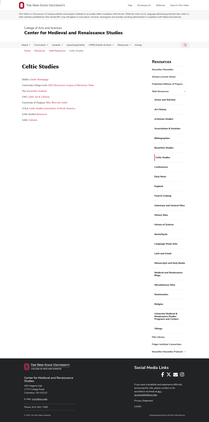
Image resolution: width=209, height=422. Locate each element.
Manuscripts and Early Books (169, 263)
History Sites (161, 214)
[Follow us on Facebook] (162, 375)
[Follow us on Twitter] (168, 375)
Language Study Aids (165, 243)
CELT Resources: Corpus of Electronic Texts (71, 85)
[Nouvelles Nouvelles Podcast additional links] (185, 351)
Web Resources (57, 50)
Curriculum (39, 44)
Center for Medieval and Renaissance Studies (73, 33)
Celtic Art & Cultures (39, 96)
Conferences (161, 166)
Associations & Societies (167, 128)
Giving (134, 44)
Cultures (33, 120)
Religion (158, 304)
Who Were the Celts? (56, 102)
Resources (119, 44)
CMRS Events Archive (97, 44)
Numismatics (161, 294)
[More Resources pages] (126, 45)
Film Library (158, 337)
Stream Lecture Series (164, 76)
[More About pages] (29, 45)
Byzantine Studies (164, 147)
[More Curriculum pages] (46, 45)
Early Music (160, 176)
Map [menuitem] (130, 5)
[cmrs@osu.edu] (175, 375)
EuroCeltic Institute (37, 91)
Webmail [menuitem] (160, 5)
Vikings (158, 328)
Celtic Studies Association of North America (52, 108)
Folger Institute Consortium (166, 344)
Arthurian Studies (163, 118)
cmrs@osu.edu (39, 399)
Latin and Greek (162, 253)
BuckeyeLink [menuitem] (143, 5)
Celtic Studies (163, 157)
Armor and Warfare (165, 99)
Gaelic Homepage (39, 79)
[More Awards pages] (60, 45)
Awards (55, 44)
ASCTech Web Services (176, 415)
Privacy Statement (143, 400)
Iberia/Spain (160, 234)
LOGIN (137, 406)
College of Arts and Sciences (43, 28)
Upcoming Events (74, 44)
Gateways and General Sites (169, 205)
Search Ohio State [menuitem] (179, 5)
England (158, 186)
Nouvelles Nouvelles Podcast (167, 351)
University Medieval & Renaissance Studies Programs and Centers (166, 316)
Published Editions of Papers (167, 83)
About (24, 44)
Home (27, 50)
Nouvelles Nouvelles (162, 69)
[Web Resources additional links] (184, 91)
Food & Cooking (162, 195)
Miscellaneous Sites (164, 284)
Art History (160, 109)
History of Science (164, 224)
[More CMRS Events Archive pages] (110, 45)
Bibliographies (162, 138)
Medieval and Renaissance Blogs (168, 274)
